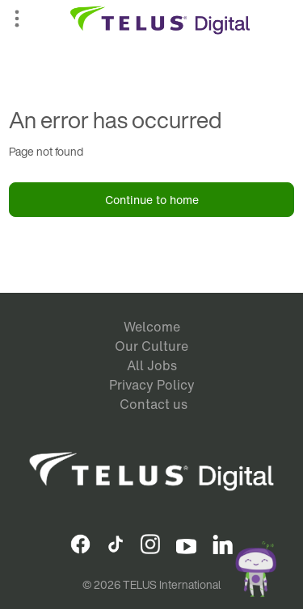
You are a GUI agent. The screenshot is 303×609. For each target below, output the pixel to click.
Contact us (153, 404)
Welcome (152, 326)
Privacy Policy (152, 384)
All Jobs (152, 365)
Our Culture (151, 346)
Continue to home (152, 199)
